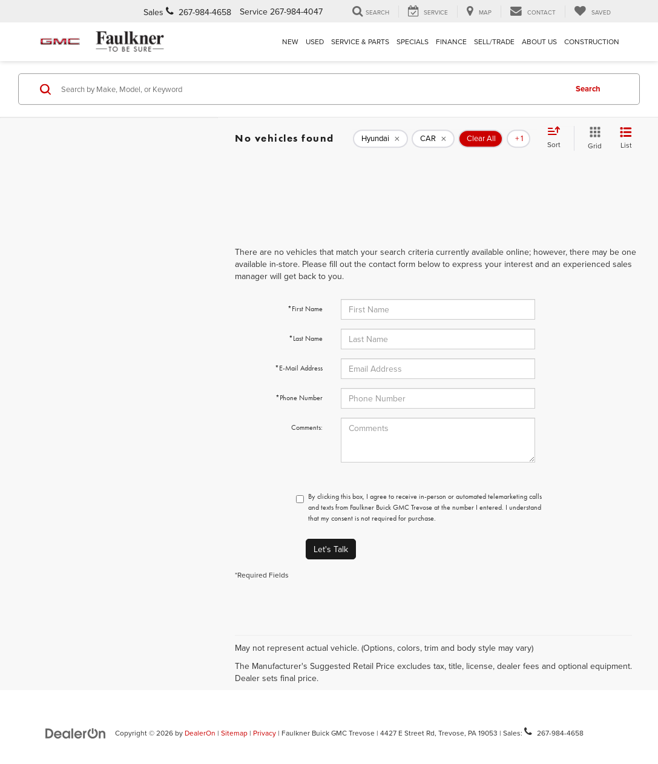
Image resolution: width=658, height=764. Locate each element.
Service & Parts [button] (360, 41)
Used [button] (315, 41)
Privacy (264, 733)
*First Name (305, 309)
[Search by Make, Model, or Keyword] (312, 89)
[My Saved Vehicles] (592, 11)
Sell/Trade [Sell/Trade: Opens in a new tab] (494, 41)
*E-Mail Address (299, 368)
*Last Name (306, 338)
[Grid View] (592, 138)
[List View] (626, 138)
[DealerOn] (76, 732)
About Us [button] (539, 41)
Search (588, 88)
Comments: (307, 427)
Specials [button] (412, 41)
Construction (591, 41)
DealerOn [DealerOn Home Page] (200, 733)
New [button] (290, 41)
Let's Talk (331, 549)
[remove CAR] (433, 139)
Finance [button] (451, 41)
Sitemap (234, 733)
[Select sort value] (557, 138)
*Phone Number (299, 398)
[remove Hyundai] (380, 139)
